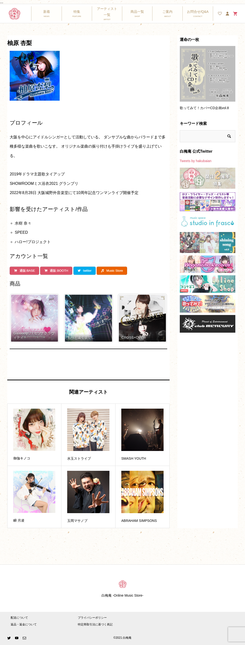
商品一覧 (137, 12)
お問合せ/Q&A (198, 12)
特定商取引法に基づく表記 (95, 624)
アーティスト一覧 (107, 12)
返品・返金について (24, 624)
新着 (46, 12)
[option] (207, 80)
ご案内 (167, 12)
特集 (76, 12)
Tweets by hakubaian (196, 161)
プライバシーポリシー (92, 617)
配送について (19, 617)
